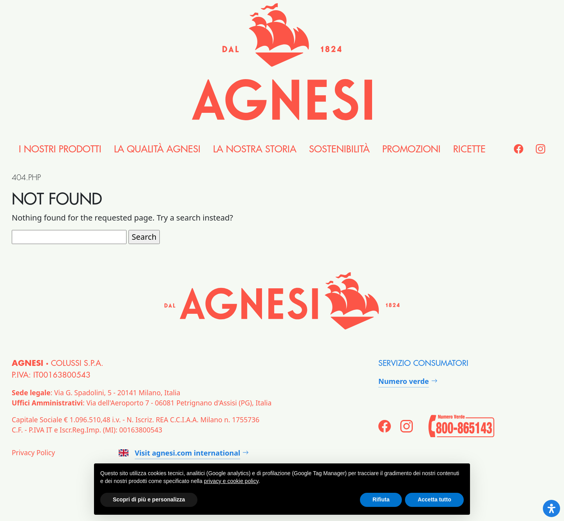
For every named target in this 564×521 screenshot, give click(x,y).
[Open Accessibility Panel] (551, 508)
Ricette (469, 149)
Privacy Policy (33, 452)
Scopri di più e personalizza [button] (149, 499)
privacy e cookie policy (231, 481)
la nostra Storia (254, 149)
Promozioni (411, 149)
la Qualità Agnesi (157, 149)
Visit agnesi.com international (179, 453)
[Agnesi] (282, 61)
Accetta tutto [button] (434, 499)
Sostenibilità (339, 149)
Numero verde (403, 381)
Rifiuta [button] (381, 499)
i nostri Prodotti (60, 149)
